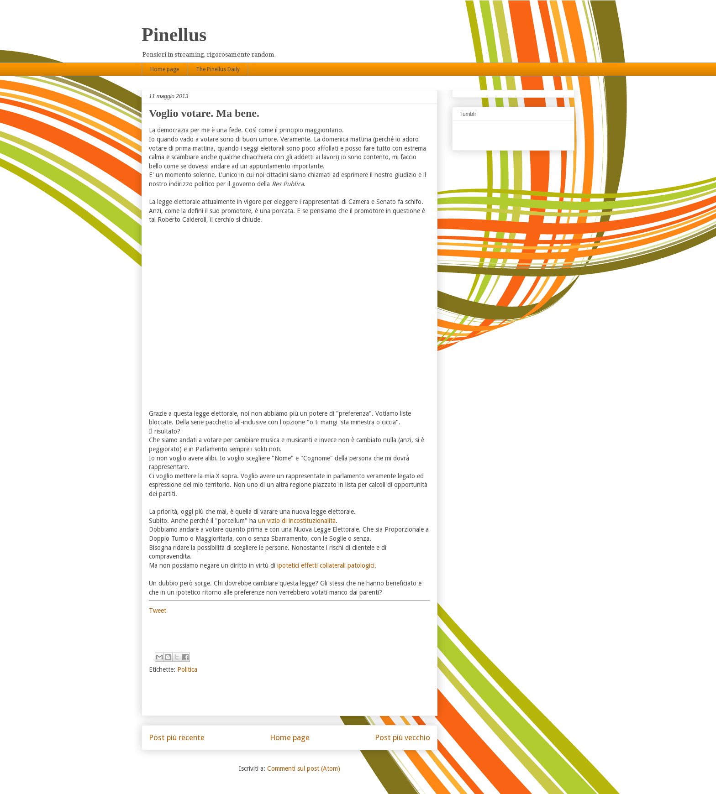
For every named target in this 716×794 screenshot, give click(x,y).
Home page (164, 69)
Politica (187, 669)
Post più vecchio (402, 737)
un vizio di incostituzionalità (297, 520)
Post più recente (177, 737)
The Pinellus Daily (218, 69)
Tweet (157, 610)
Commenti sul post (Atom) (303, 768)
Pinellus (174, 34)
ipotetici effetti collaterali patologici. (326, 565)
